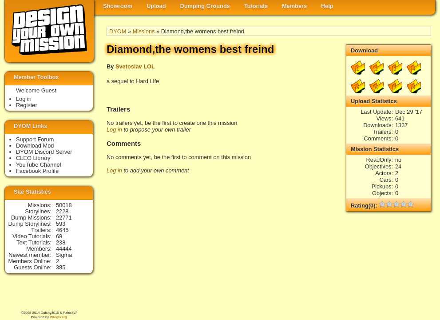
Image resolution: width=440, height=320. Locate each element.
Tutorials (256, 6)
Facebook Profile (37, 171)
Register (26, 105)
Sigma (64, 255)
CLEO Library (33, 158)
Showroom (117, 6)
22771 (64, 217)
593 (60, 223)
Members (294, 6)
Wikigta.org (58, 317)
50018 (64, 205)
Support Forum (35, 139)
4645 (62, 230)
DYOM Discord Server (44, 151)
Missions (144, 31)
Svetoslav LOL (135, 66)
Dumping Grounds (205, 6)
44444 (64, 248)
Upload (156, 6)
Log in (114, 129)
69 (59, 236)
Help (327, 6)
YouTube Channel (38, 164)
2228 (62, 211)
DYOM (117, 31)
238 (60, 242)
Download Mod (35, 145)
